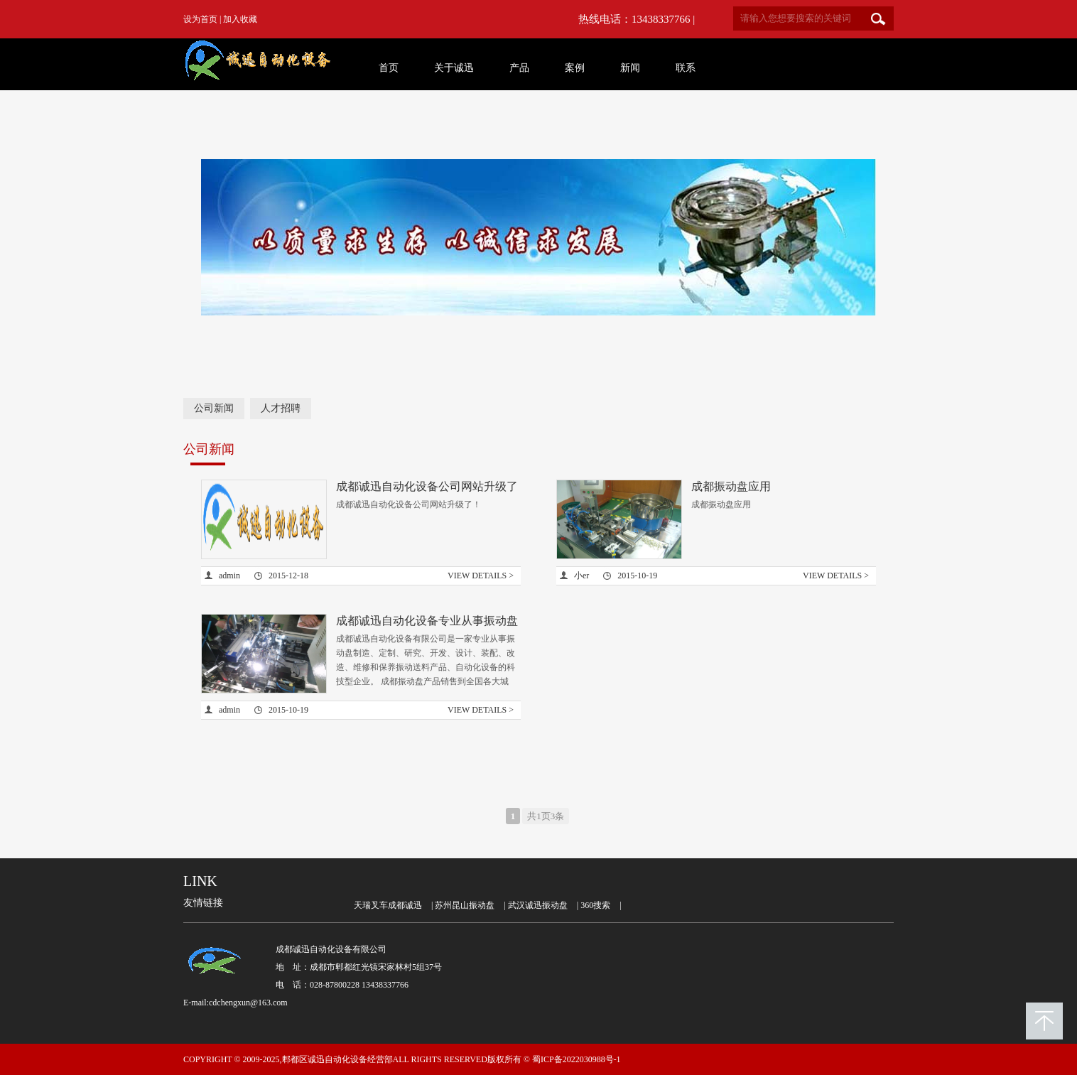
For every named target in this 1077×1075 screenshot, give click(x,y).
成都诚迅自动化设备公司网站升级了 (427, 486)
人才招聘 (281, 408)
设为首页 (200, 19)
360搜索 (595, 905)
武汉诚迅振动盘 (538, 905)
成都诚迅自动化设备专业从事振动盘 (427, 621)
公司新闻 (214, 408)
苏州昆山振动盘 (464, 905)
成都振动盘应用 (731, 486)
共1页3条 (545, 816)
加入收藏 (240, 19)
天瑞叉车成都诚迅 (388, 905)
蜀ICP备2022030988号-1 (576, 1059)
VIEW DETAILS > (481, 575)
